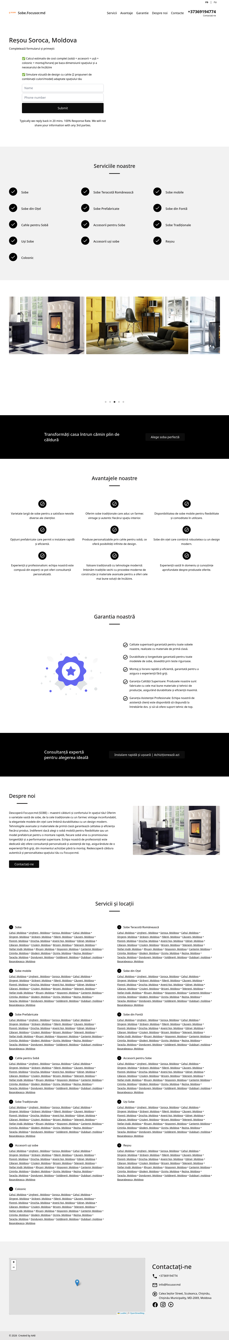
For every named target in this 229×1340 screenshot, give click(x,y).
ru (215, 2)
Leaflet (122, 1313)
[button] (77, 1282)
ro (206, 2)
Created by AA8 (26, 1335)
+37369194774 (168, 1276)
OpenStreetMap (137, 1313)
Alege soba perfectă (165, 437)
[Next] (214, 347)
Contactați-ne (24, 864)
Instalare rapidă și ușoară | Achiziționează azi (146, 755)
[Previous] (14, 347)
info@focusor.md (170, 1284)
